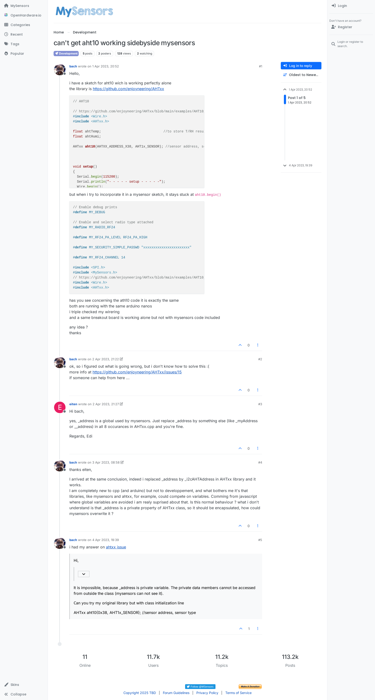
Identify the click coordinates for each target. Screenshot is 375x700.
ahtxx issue (116, 547)
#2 (260, 359)
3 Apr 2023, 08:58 (106, 462)
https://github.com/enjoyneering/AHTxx (128, 88)
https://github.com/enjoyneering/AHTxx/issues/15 (137, 372)
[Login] (351, 6)
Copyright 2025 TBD (139, 693)
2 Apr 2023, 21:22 (105, 359)
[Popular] (24, 53)
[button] (24, 685)
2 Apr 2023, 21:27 (106, 404)
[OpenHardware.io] (24, 15)
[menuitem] (351, 6)
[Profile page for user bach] (60, 69)
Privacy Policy (207, 693)
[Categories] (24, 25)
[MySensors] (24, 6)
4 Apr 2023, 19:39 (105, 540)
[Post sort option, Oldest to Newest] (301, 75)
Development (66, 53)
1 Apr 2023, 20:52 (105, 66)
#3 (260, 404)
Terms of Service (238, 693)
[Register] (351, 27)
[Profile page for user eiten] (60, 407)
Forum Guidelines (176, 693)
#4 (260, 462)
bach (73, 66)
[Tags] (24, 44)
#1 (260, 66)
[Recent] (24, 34)
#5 (260, 540)
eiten (73, 404)
